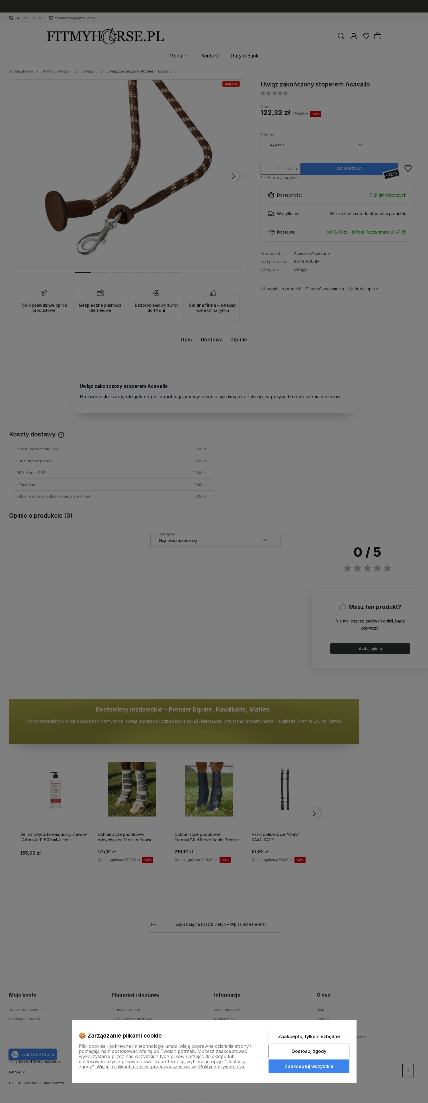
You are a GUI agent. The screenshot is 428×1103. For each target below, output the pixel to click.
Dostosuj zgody (309, 1051)
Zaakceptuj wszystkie (308, 1066)
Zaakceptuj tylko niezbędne (309, 1036)
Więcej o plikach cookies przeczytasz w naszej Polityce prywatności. (171, 1066)
